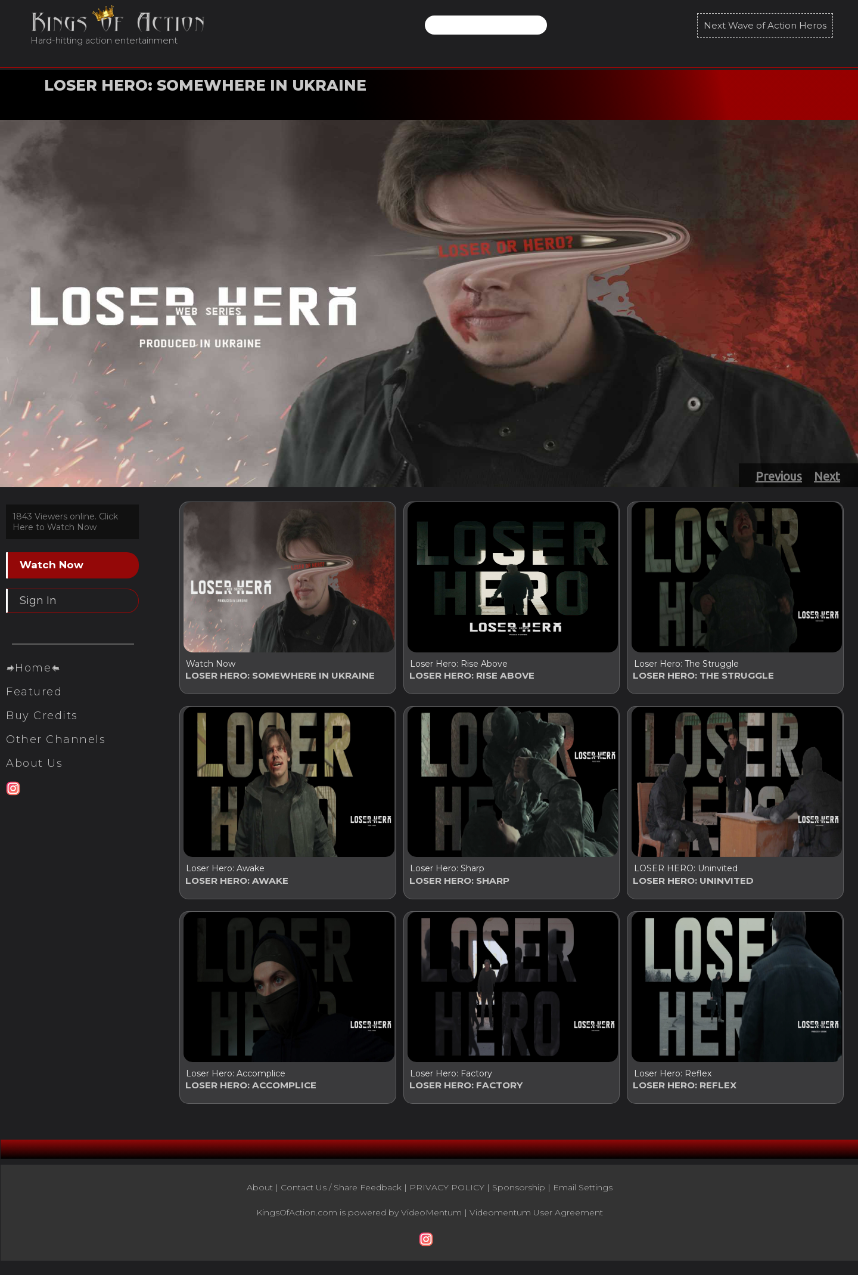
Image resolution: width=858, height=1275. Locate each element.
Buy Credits (42, 737)
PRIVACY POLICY (446, 1195)
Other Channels (55, 761)
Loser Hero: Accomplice (235, 1078)
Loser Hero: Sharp (447, 871)
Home (33, 689)
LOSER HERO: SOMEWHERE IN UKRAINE (205, 85)
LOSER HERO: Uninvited (685, 871)
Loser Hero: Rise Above (459, 663)
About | (264, 1195)
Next (827, 476)
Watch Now (75, 103)
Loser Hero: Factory (451, 1078)
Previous (779, 476)
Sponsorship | (522, 1195)
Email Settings (583, 1195)
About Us (34, 784)
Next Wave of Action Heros (765, 25)
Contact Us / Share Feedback (341, 1195)
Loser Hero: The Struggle (685, 663)
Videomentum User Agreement (536, 1220)
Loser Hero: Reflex (672, 1078)
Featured (34, 713)
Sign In (38, 600)
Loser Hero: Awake (225, 871)
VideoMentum (431, 1220)
